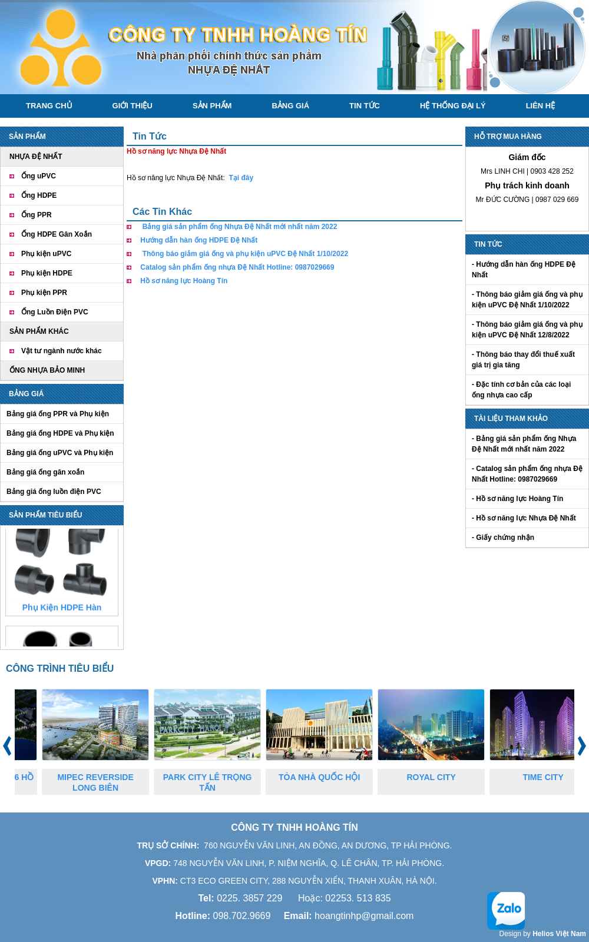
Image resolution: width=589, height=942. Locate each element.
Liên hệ (540, 105)
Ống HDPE (39, 195)
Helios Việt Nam (559, 934)
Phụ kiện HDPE (46, 273)
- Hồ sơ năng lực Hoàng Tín (517, 499)
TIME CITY (552, 777)
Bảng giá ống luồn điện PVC (53, 491)
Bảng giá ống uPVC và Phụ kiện (59, 453)
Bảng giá (290, 105)
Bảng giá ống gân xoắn (45, 472)
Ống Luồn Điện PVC (54, 312)
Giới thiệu (132, 105)
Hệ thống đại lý (453, 105)
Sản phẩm (212, 105)
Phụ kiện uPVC (46, 254)
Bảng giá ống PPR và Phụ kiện (57, 414)
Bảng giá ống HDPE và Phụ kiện (60, 433)
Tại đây (241, 178)
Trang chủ (49, 105)
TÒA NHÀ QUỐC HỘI (329, 777)
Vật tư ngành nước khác (61, 351)
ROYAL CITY (440, 777)
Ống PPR (36, 215)
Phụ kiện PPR (44, 292)
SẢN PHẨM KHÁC (39, 331)
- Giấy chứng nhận (503, 537)
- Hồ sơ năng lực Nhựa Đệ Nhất (524, 518)
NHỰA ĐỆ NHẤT (35, 156)
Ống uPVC (38, 176)
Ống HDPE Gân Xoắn (56, 234)
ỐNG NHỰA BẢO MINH (47, 370)
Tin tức (364, 105)
